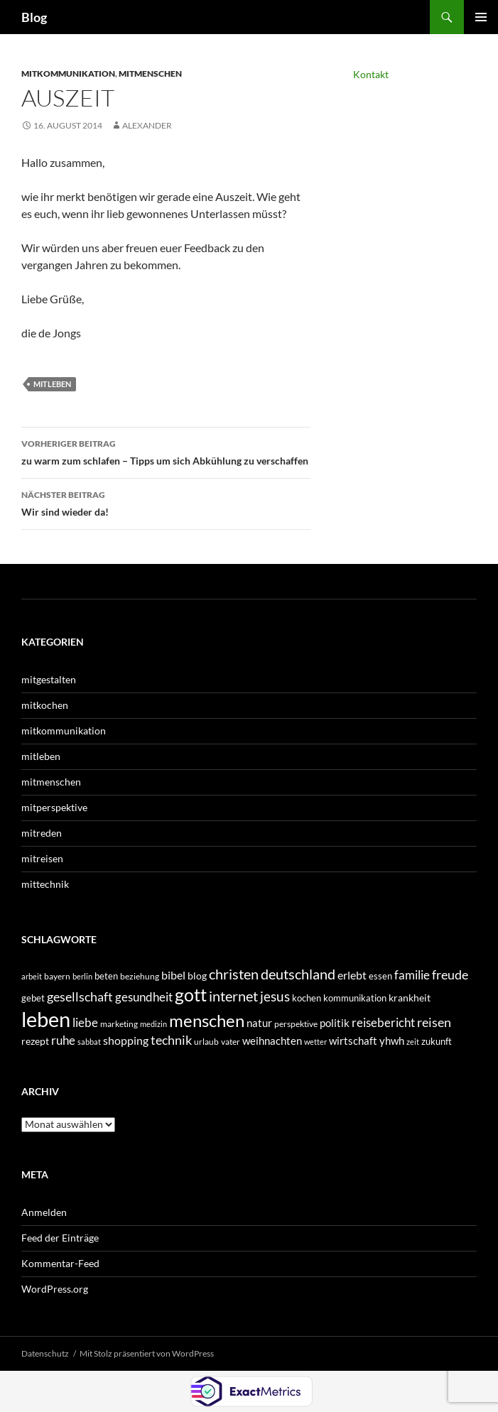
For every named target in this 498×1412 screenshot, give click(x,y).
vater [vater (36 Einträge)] (230, 1041)
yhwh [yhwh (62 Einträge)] (391, 1040)
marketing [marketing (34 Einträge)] (119, 1024)
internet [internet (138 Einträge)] (233, 996)
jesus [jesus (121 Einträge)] (275, 996)
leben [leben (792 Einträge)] (45, 1018)
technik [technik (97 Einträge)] (171, 1040)
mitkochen (44, 705)
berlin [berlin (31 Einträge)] (82, 976)
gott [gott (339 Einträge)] (191, 994)
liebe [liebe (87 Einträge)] (85, 1022)
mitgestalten (48, 679)
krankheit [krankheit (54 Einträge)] (410, 998)
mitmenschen (150, 73)
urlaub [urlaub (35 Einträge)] (206, 1041)
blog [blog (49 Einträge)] (197, 976)
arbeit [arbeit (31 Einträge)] (31, 976)
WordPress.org (54, 1289)
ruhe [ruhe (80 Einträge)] (63, 1040)
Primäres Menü (481, 17)
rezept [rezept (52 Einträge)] (35, 1041)
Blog (34, 17)
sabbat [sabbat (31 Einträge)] (89, 1041)
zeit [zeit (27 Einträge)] (412, 1041)
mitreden (41, 833)
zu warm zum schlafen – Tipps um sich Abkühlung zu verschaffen (165, 451)
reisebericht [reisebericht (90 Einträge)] (383, 1022)
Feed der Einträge (60, 1238)
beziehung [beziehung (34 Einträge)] (139, 976)
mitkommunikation (68, 73)
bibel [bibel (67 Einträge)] (173, 975)
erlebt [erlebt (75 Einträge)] (352, 975)
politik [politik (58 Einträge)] (335, 1022)
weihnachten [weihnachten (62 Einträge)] (272, 1040)
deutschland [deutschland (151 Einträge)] (298, 973)
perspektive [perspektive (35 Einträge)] (296, 1024)
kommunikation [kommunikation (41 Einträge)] (354, 998)
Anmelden (44, 1212)
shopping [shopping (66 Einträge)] (125, 1040)
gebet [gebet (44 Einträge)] (33, 998)
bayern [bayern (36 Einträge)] (57, 976)
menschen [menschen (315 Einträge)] (206, 1020)
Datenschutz (45, 1353)
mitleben (52, 384)
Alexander (147, 125)
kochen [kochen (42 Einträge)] (306, 998)
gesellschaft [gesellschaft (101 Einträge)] (80, 996)
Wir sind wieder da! (165, 502)
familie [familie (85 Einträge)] (412, 974)
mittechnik (45, 884)
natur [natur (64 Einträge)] (259, 1022)
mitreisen (42, 858)
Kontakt (371, 74)
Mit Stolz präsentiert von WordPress (147, 1353)
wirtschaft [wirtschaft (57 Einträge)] (353, 1041)
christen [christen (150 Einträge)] (234, 973)
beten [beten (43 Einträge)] (106, 976)
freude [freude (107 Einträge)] (450, 974)
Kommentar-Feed (60, 1263)
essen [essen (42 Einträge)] (380, 976)
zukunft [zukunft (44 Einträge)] (436, 1041)
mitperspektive (54, 807)
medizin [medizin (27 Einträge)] (153, 1023)
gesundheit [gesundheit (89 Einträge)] (144, 996)
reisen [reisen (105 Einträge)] (434, 1022)
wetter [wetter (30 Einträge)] (315, 1041)
